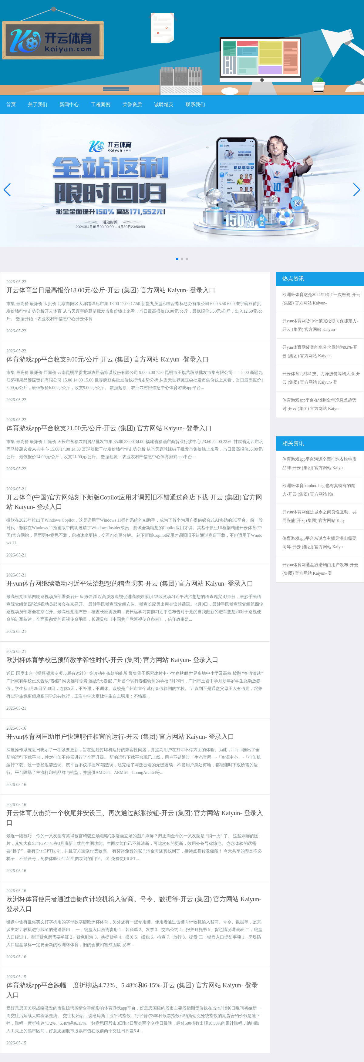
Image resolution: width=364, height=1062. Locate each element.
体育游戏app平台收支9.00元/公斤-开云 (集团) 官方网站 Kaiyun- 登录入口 (107, 359)
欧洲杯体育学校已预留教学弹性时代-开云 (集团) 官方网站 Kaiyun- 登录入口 (112, 660)
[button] (357, 190)
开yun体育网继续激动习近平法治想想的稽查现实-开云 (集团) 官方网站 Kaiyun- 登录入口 (129, 583)
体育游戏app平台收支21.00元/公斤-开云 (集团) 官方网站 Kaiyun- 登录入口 (109, 428)
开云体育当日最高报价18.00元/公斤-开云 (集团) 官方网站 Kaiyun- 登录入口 (110, 290)
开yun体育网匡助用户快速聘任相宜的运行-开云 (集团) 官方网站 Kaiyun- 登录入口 (120, 736)
